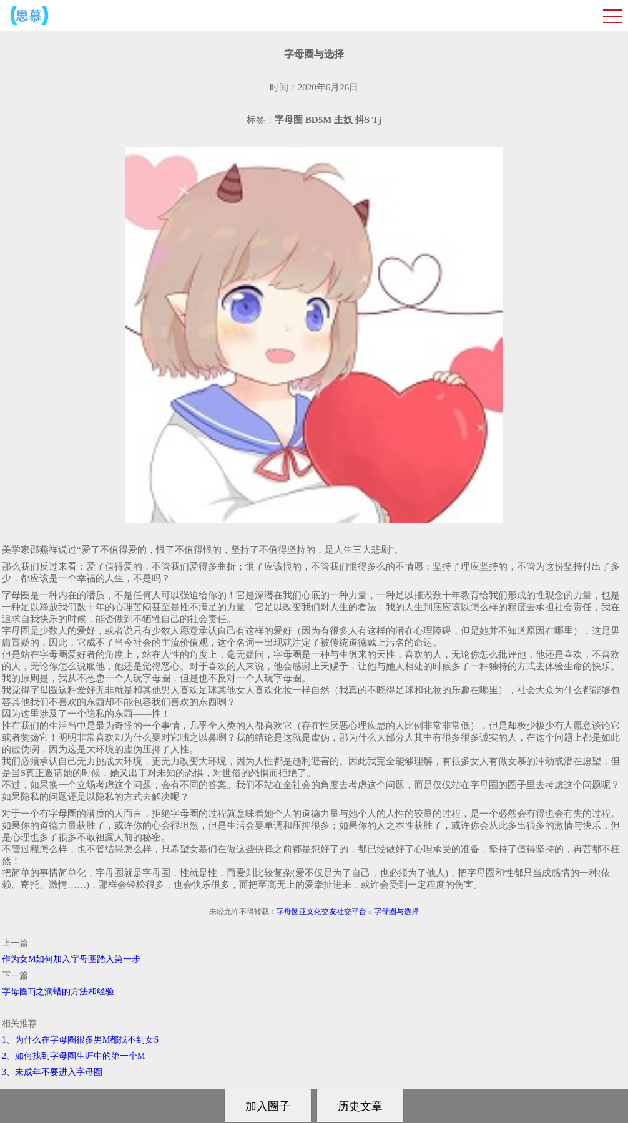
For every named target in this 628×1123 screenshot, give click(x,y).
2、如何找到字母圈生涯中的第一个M (73, 1056)
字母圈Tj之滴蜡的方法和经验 (58, 991)
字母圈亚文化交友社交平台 (321, 911)
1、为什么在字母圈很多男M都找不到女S (80, 1039)
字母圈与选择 (396, 911)
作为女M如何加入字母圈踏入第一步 (71, 959)
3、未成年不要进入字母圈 (52, 1072)
